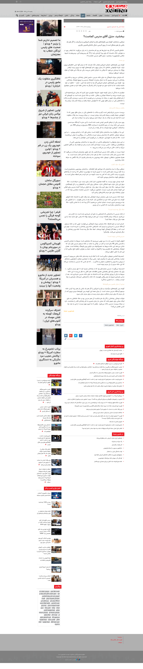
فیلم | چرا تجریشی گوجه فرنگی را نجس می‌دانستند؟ (49, 215)
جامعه (88, 15)
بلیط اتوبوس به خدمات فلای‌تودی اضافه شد (43, 565)
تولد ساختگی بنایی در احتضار (113, 456)
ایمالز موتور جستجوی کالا (52, 622)
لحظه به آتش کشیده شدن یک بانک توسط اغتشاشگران (106, 376)
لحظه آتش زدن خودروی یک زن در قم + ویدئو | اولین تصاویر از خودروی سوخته (49, 149)
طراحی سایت (51, 626)
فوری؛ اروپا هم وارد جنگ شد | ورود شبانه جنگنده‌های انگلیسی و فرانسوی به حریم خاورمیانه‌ (95, 411)
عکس (28, 15)
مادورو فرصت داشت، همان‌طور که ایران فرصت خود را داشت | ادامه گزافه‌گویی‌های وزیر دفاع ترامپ (93, 379)
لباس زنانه (47, 614)
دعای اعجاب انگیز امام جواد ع (47, 600)
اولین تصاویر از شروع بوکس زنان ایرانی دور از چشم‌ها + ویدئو (49, 114)
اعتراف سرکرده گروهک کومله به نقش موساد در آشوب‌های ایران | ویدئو (51, 317)
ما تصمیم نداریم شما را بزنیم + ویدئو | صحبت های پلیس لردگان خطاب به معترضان (49, 47)
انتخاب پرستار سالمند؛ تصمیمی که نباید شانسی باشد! (44, 584)
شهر (83, 15)
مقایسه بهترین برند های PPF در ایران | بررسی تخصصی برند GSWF (44, 536)
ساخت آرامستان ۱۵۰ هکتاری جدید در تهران (110, 350)
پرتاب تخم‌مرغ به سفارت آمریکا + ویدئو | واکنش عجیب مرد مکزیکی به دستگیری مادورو (49, 356)
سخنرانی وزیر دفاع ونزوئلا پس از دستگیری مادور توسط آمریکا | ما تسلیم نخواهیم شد (97, 383)
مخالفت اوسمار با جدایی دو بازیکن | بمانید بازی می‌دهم (106, 417)
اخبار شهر (114, 27)
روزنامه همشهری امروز (121, 2)
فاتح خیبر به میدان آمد (115, 354)
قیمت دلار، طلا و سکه (115, 646)
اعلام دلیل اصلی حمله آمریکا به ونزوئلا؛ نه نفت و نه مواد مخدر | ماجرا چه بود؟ (99, 433)
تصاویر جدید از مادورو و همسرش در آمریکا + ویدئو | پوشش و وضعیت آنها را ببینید (49, 280)
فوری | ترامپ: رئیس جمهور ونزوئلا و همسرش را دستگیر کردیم (104, 373)
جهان (100, 15)
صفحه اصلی (121, 27)
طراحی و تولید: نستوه (72, 666)
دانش (66, 15)
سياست (107, 15)
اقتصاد (95, 15)
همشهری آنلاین (115, 9)
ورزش (50, 15)
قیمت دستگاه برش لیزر (51, 605)
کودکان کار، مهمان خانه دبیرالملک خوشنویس (109, 463)
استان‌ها (43, 15)
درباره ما (119, 643)
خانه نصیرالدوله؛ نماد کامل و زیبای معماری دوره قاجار (106, 466)
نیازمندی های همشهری (108, 2)
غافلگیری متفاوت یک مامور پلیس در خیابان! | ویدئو (49, 82)
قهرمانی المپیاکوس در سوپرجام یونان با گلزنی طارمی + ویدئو (49, 247)
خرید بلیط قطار (55, 628)
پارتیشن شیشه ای (54, 619)
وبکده (53, 614)
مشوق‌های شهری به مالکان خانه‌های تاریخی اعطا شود (106, 459)
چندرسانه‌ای (35, 15)
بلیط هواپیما (43, 626)
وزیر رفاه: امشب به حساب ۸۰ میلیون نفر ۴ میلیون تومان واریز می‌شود (101, 414)
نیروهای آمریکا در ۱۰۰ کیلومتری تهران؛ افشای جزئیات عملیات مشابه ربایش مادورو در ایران (96, 396)
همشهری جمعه (109, 325)
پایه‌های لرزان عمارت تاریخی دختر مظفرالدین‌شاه (108, 443)
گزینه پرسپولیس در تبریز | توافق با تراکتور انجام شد (107, 364)
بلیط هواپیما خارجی (49, 616)
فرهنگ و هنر (58, 15)
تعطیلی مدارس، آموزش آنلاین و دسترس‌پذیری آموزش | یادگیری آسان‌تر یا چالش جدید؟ (43, 556)
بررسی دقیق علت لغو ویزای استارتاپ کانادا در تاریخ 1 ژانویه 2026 (43, 526)
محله (77, 15)
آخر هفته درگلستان (116, 449)
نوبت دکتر (54, 621)
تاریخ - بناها (120, 325)
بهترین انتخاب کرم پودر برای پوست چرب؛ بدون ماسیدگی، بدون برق (43, 546)
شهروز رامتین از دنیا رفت (115, 426)
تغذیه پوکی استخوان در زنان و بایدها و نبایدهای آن (43, 517)
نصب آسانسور (55, 609)
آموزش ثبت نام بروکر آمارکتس (50, 602)
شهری (108, 27)
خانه (124, 15)
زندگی (72, 15)
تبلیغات (120, 649)
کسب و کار (20, 15)
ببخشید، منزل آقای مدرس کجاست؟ (103, 36)
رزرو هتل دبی (45, 607)
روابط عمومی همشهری (85, 2)
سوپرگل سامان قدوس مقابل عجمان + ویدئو (49, 184)
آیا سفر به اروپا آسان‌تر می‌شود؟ (44, 574)
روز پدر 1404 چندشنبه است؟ (44, 507)
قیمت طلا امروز (54, 597)
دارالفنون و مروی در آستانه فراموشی (111, 453)
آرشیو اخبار (115, 15)
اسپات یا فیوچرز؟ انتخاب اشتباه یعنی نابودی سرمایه (45, 499)
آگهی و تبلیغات (97, 2)
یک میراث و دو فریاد (116, 446)
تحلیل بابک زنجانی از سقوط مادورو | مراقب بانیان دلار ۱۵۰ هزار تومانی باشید (100, 386)
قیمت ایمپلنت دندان (53, 611)
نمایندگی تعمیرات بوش (52, 604)
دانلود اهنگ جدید (45, 609)
